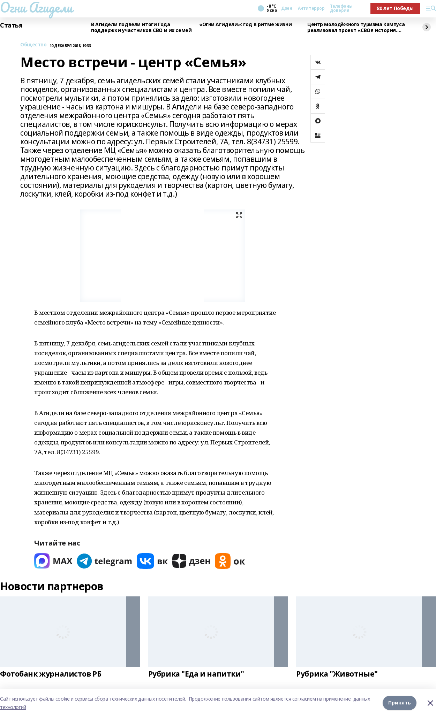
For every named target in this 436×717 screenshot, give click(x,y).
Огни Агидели (36, 7)
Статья (11, 25)
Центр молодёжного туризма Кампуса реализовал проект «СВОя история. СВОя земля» (356, 27)
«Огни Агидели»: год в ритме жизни (245, 25)
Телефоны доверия (341, 8)
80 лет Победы (395, 8)
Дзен (286, 8)
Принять (399, 703)
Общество (33, 45)
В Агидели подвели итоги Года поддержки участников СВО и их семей (141, 27)
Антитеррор (311, 8)
